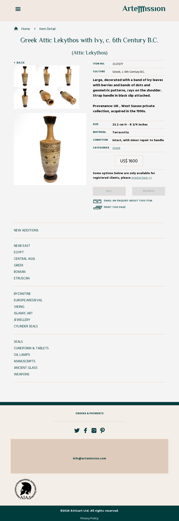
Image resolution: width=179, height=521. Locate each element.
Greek (116, 148)
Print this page (115, 207)
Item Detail (47, 29)
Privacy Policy (89, 518)
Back (21, 62)
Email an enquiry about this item (128, 201)
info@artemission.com (89, 458)
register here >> (141, 177)
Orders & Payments (89, 413)
